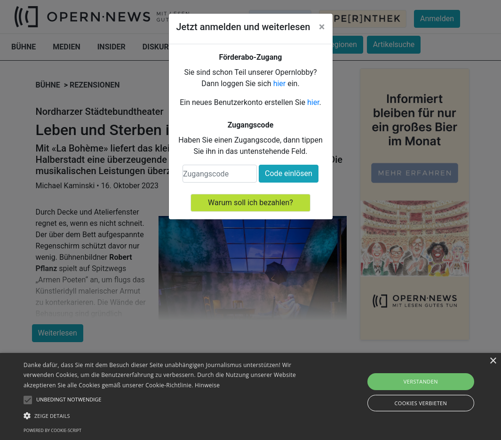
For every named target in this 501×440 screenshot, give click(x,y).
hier (279, 83)
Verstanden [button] (421, 381)
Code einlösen (288, 173)
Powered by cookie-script (52, 430)
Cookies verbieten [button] (420, 403)
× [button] (492, 361)
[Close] (322, 27)
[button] (171, 415)
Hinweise (207, 385)
